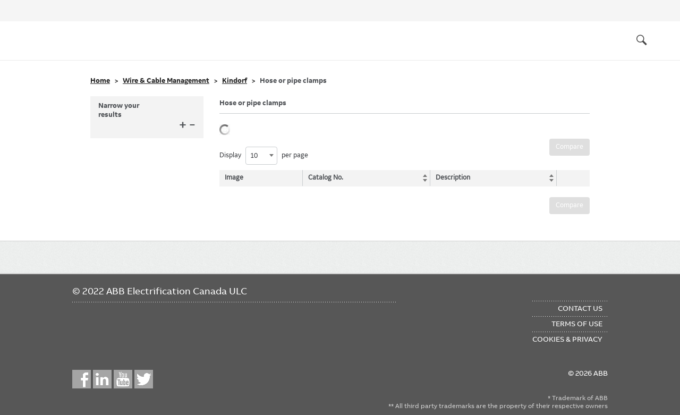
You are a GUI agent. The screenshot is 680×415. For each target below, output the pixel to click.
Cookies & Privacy (567, 339)
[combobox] (261, 156)
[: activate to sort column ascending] (570, 178)
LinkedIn (102, 379)
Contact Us (580, 308)
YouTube (123, 379)
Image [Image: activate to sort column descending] (234, 177)
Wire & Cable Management (166, 80)
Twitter (143, 379)
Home (100, 80)
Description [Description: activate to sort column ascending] (451, 177)
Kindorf (234, 80)
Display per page (263, 156)
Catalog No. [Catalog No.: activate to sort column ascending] (326, 177)
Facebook (81, 379)
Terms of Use (576, 323)
